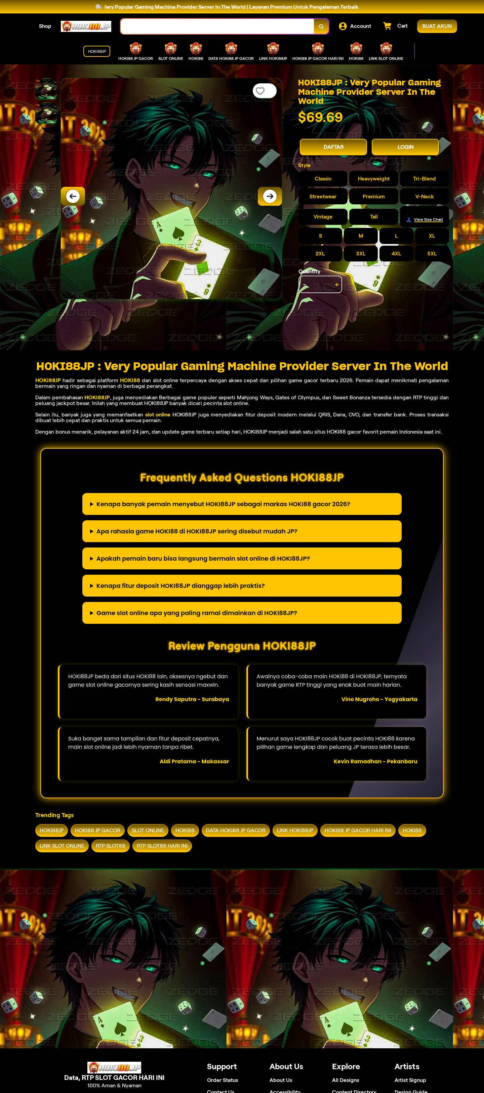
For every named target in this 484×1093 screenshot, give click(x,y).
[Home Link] (86, 26)
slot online (158, 414)
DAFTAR (334, 147)
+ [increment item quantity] (337, 284)
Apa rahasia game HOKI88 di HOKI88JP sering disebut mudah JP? (196, 531)
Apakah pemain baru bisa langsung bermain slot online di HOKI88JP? (203, 558)
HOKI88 (130, 380)
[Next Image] (270, 196)
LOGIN (405, 147)
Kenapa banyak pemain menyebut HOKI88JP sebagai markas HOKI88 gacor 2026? (223, 504)
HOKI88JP (48, 380)
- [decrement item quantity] (304, 284)
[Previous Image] (73, 196)
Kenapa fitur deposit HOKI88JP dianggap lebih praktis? (180, 585)
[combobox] (217, 26)
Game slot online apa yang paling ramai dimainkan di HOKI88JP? (196, 613)
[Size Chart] (424, 219)
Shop (45, 26)
